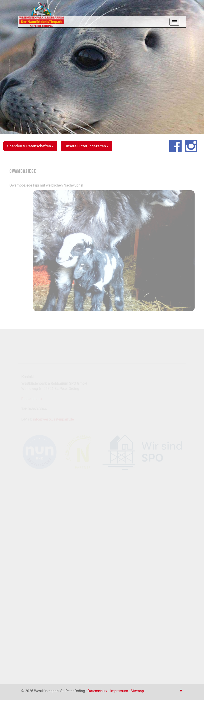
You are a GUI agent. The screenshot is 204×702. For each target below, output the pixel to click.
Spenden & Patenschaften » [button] (30, 146)
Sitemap (137, 691)
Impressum (119, 691)
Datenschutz (98, 691)
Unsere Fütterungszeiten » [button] (87, 146)
